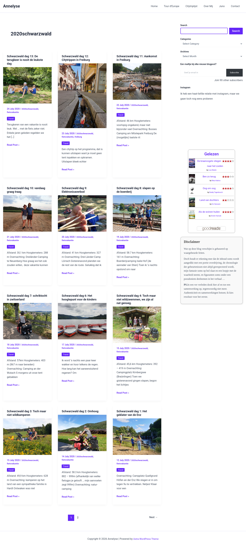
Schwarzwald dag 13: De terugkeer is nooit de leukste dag (25, 60)
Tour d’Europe (177, 6)
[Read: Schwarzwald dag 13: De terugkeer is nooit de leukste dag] (27, 85)
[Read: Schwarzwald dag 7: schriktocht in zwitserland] (27, 320)
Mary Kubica (216, 174)
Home (161, 6)
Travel (11, 118)
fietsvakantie (13, 112)
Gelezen (211, 147)
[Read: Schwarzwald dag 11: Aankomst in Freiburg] (137, 81)
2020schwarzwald (30, 109)
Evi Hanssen (216, 197)
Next (152, 516)
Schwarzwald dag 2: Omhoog (80, 410)
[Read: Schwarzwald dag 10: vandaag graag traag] (27, 213)
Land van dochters (209, 193)
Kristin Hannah (216, 209)
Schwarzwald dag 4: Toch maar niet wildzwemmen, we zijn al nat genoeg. (136, 299)
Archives (184, 51)
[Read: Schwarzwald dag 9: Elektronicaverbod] (82, 213)
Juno (224, 6)
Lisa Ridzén (213, 163)
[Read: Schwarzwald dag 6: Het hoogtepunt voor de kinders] (82, 320)
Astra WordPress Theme (145, 538)
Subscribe (234, 72)
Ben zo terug (209, 169)
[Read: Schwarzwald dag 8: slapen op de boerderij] (137, 213)
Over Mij (211, 6)
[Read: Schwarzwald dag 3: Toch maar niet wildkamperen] (27, 435)
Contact (236, 6)
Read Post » (13, 145)
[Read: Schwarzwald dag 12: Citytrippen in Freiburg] (82, 95)
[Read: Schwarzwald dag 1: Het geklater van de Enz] (137, 435)
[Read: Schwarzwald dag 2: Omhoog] (82, 432)
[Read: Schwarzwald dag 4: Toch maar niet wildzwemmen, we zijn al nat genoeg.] (137, 324)
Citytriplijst (196, 6)
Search (183, 25)
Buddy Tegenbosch (216, 186)
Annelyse (11, 6)
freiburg (79, 136)
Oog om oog (209, 181)
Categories (185, 39)
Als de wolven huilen (209, 205)
